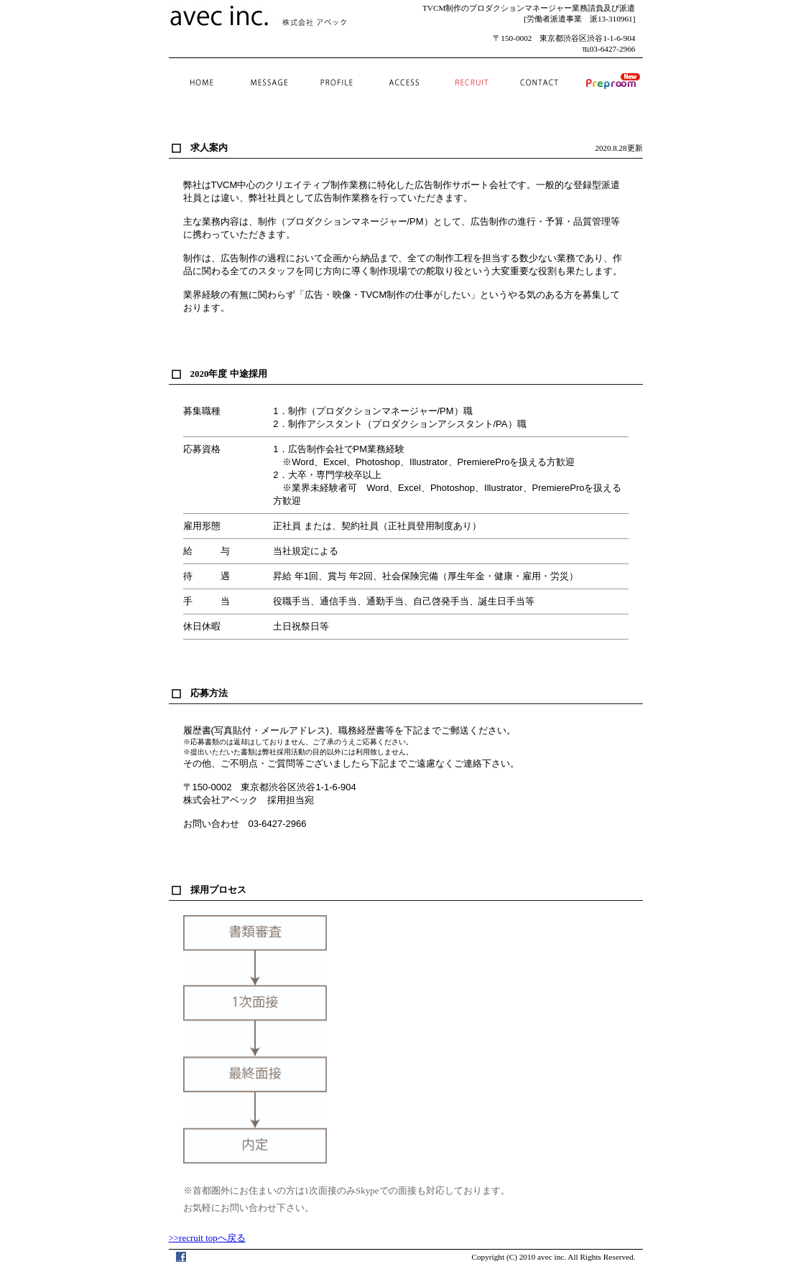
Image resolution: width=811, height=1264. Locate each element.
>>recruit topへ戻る (207, 1237)
